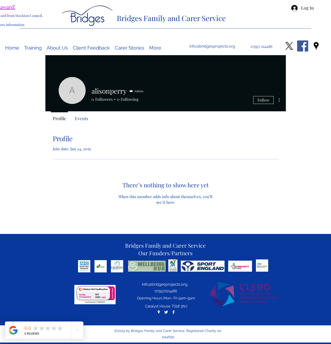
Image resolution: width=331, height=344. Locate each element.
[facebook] (173, 312)
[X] (289, 45)
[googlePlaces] (316, 45)
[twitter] (166, 312)
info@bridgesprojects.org (212, 46)
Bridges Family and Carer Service (171, 18)
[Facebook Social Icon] (302, 45)
